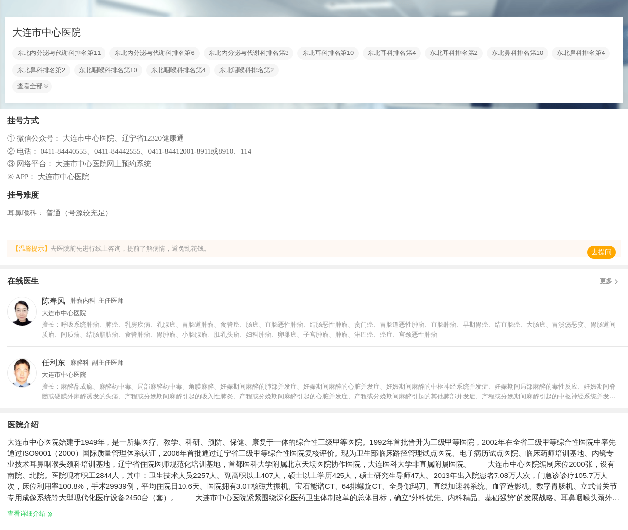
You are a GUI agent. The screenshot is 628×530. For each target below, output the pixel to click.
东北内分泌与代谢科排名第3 (248, 53)
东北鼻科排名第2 (41, 70)
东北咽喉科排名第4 (178, 70)
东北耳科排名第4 (391, 53)
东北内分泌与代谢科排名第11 (59, 53)
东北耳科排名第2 (454, 53)
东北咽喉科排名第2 (246, 70)
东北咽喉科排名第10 (108, 70)
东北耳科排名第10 (328, 53)
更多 (610, 281)
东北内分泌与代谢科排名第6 (154, 53)
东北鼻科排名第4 (581, 53)
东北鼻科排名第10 (517, 53)
